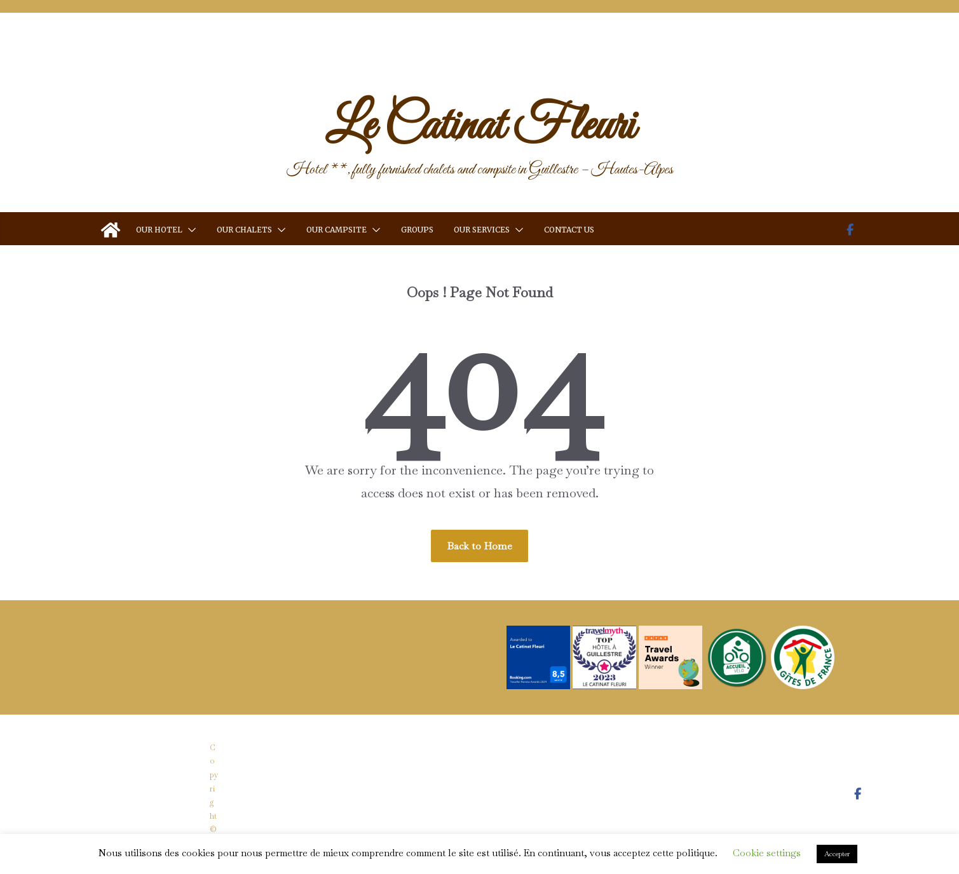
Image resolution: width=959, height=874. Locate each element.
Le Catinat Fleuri (479, 127)
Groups (417, 229)
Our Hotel (159, 229)
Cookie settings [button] (767, 853)
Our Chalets (244, 229)
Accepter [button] (837, 853)
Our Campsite (336, 229)
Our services (482, 229)
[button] (189, 230)
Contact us (569, 229)
